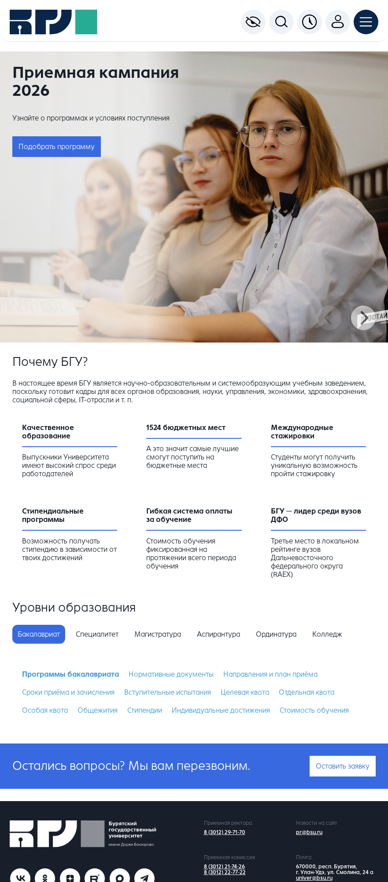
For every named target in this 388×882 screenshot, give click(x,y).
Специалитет (97, 634)
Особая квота (45, 710)
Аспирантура (218, 634)
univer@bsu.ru (314, 878)
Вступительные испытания (167, 692)
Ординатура (276, 634)
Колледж (327, 634)
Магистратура (157, 634)
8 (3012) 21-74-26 (224, 866)
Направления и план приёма (270, 674)
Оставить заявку (343, 766)
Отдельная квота (306, 692)
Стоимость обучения (314, 710)
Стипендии (144, 710)
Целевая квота (245, 692)
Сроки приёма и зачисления (68, 692)
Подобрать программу (56, 146)
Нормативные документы (171, 674)
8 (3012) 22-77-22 (225, 872)
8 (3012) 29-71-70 (224, 832)
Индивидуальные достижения (221, 710)
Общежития (98, 710)
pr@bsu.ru (309, 832)
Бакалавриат (39, 634)
